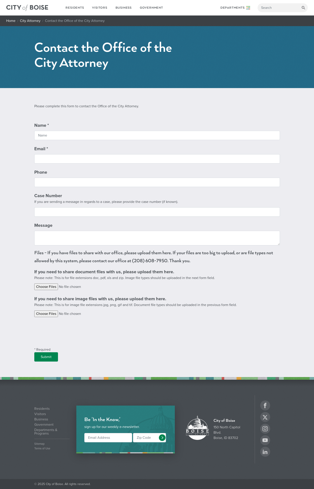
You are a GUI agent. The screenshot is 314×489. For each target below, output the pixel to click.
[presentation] (68, 334)
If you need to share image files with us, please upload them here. (135, 302)
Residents (74, 8)
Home (10, 21)
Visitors (99, 8)
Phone (40, 172)
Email (41, 149)
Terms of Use (42, 448)
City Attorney (30, 21)
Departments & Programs (45, 431)
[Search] (283, 7)
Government (151, 8)
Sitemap (39, 444)
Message (43, 225)
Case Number (106, 198)
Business (124, 8)
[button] (162, 437)
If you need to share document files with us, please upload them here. (124, 275)
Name (41, 125)
